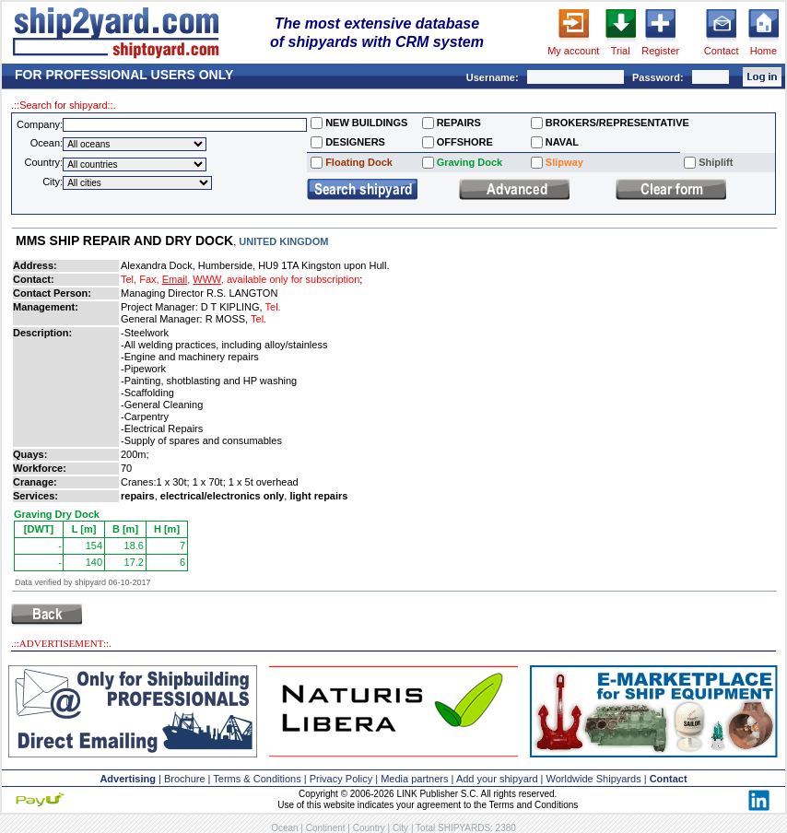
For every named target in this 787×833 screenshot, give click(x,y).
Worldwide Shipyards (593, 778)
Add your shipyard (497, 778)
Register (660, 50)
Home (763, 50)
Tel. (273, 306)
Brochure (185, 778)
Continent (326, 828)
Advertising (128, 778)
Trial (620, 50)
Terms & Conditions (256, 778)
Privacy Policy (341, 778)
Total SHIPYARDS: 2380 (466, 828)
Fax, (149, 279)
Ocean (284, 828)
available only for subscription (293, 279)
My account (573, 50)
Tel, (128, 279)
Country (369, 828)
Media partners (414, 778)
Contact (721, 50)
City (400, 828)
